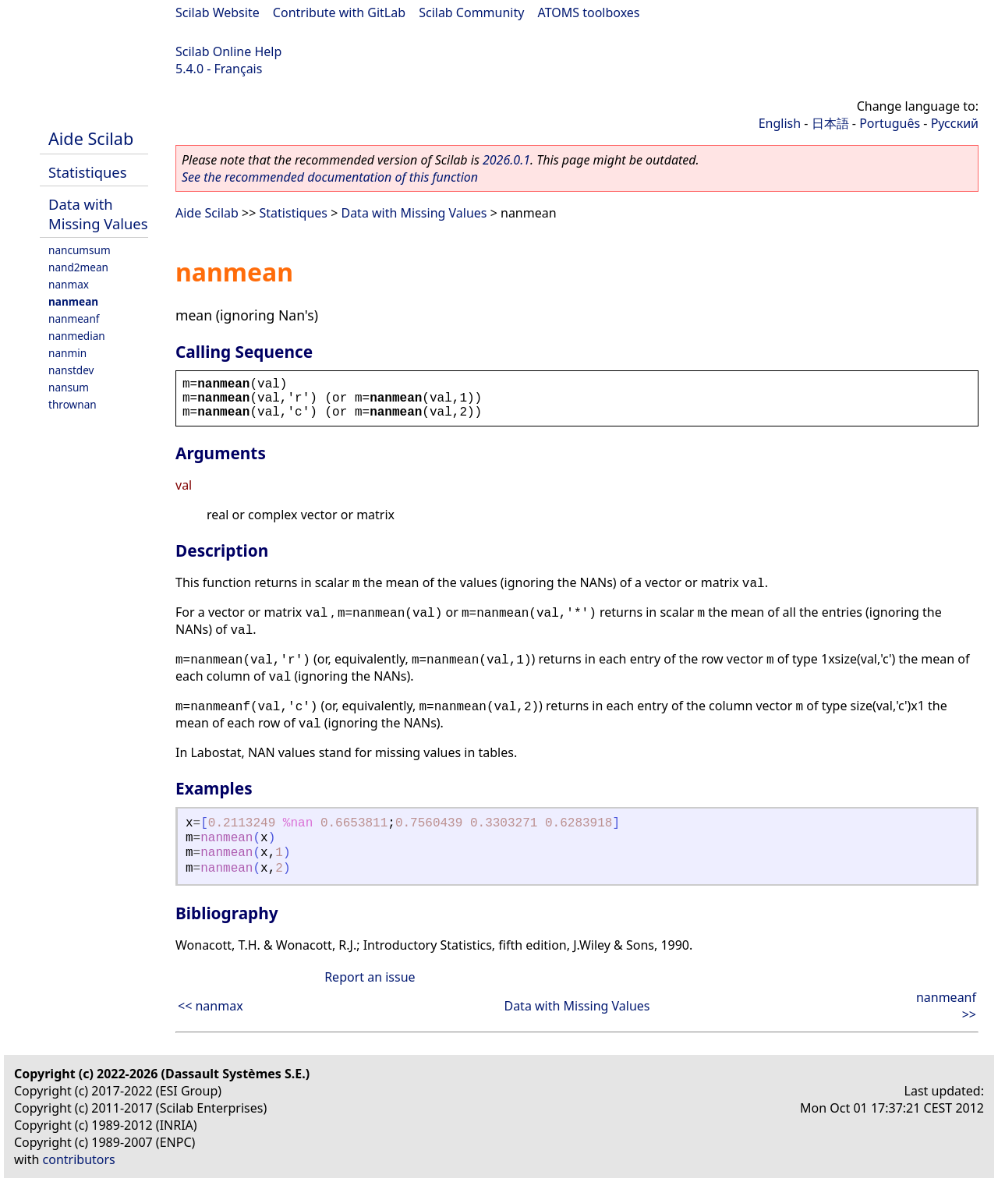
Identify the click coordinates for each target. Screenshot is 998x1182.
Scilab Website (217, 12)
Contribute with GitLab (339, 12)
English (780, 123)
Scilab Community (471, 12)
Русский (955, 123)
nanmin (67, 352)
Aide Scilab (90, 138)
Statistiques (87, 172)
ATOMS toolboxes (589, 12)
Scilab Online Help (228, 51)
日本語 (830, 123)
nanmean (73, 301)
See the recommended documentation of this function (330, 177)
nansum (68, 387)
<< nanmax (210, 1005)
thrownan (72, 404)
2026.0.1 (506, 159)
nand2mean (78, 267)
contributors (79, 1159)
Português (889, 123)
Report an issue (369, 977)
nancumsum (79, 249)
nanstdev (71, 370)
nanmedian (76, 335)
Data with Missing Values (98, 213)
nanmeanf (74, 318)
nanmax (68, 284)
